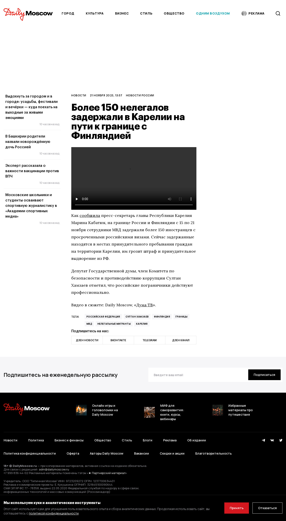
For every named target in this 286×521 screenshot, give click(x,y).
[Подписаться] (264, 374)
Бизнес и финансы (69, 440)
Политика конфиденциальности (30, 453)
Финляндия (162, 316)
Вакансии (141, 453)
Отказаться (267, 508)
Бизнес (122, 13)
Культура (94, 13)
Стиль (146, 13)
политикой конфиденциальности (54, 513)
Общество (174, 13)
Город (68, 13)
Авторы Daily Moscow (106, 453)
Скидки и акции (172, 453)
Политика (36, 440)
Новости (78, 95)
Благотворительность (213, 453)
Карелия (142, 323)
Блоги (147, 440)
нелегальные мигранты (114, 323)
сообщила (90, 215)
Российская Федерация (103, 316)
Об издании (196, 440)
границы (181, 316)
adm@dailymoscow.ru (54, 469)
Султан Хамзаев (137, 316)
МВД (89, 323)
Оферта (73, 453)
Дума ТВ (144, 304)
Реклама (170, 440)
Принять (237, 508)
